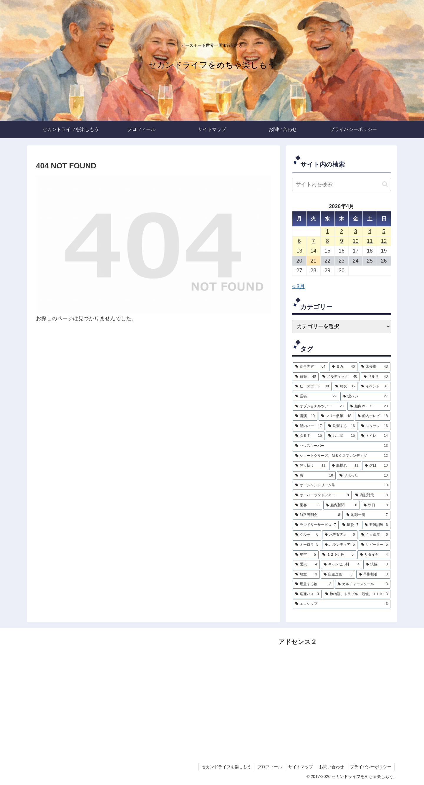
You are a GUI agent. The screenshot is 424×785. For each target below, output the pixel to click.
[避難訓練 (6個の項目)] (376, 525)
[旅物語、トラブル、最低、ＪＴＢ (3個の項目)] (356, 594)
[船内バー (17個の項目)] (308, 426)
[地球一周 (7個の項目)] (367, 515)
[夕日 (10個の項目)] (376, 465)
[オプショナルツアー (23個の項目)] (319, 406)
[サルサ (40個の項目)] (375, 376)
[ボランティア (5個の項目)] (339, 544)
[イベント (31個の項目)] (374, 386)
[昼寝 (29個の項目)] (316, 396)
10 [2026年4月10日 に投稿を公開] (356, 241)
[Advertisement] (322, 703)
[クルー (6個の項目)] (307, 534)
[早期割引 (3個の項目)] (373, 574)
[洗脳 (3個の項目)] (376, 564)
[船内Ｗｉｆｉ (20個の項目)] (368, 406)
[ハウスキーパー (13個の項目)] (341, 446)
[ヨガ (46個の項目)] (343, 366)
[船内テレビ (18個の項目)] (372, 416)
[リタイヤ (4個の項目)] (373, 554)
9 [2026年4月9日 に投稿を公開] (341, 241)
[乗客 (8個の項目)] (307, 505)
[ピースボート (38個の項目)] (312, 386)
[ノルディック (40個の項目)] (340, 376)
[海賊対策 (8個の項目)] (371, 495)
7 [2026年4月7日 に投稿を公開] (313, 241)
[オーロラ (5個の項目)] (307, 544)
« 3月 (298, 286)
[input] (341, 184)
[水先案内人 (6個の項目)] (339, 534)
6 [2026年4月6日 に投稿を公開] (299, 241)
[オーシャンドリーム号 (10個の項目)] (341, 485)
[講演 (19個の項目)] (305, 416)
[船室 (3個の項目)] (306, 574)
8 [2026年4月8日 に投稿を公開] (327, 241)
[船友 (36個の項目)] (345, 386)
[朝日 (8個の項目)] (375, 505)
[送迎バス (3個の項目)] (307, 594)
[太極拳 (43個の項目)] (374, 366)
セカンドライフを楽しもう (226, 766)
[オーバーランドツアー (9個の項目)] (322, 495)
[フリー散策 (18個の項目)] (336, 416)
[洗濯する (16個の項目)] (341, 426)
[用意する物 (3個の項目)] (313, 584)
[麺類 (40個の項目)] (306, 376)
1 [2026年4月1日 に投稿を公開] (327, 231)
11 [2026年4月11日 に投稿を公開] (370, 241)
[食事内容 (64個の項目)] (310, 366)
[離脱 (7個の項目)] (350, 525)
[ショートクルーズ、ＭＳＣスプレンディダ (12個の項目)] (341, 456)
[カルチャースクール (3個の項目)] (362, 584)
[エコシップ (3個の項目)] (341, 604)
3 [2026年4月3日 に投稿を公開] (355, 231)
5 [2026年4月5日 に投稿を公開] (383, 231)
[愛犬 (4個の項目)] (306, 564)
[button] (385, 184)
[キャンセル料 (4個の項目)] (341, 564)
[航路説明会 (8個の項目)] (318, 515)
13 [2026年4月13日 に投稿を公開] (299, 251)
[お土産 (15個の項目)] (341, 435)
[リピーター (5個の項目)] (374, 544)
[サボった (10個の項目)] (363, 475)
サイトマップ (300, 766)
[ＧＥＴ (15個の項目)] (308, 435)
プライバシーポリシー (370, 766)
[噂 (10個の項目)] (314, 475)
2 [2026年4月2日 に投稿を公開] (341, 231)
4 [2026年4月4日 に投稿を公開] (369, 231)
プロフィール (269, 766)
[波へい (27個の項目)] (365, 396)
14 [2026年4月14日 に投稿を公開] (313, 251)
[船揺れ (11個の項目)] (345, 465)
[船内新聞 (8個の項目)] (341, 505)
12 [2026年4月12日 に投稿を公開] (384, 241)
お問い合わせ (331, 766)
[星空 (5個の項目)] (306, 554)
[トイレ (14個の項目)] (374, 435)
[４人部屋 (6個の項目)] (374, 534)
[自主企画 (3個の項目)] (338, 574)
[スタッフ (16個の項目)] (374, 426)
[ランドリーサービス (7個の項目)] (316, 525)
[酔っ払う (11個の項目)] (310, 465)
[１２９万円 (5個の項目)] (338, 554)
